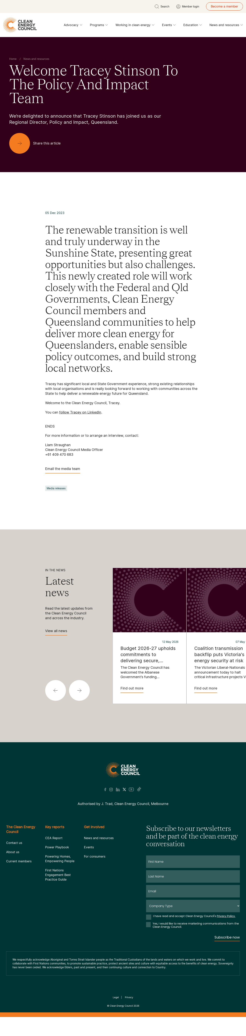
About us (12, 852)
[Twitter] (124, 789)
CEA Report (53, 838)
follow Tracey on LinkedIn (80, 412)
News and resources (226, 26)
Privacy (129, 997)
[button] (55, 690)
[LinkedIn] (118, 789)
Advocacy (73, 26)
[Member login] (187, 6)
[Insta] (111, 789)
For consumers (94, 856)
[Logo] (123, 769)
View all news (56, 632)
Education (192, 26)
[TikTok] (139, 789)
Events (169, 26)
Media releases (56, 488)
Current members (19, 861)
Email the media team (62, 470)
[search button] (162, 6)
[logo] (20, 24)
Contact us (14, 843)
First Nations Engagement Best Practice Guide (58, 874)
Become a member (224, 6)
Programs (99, 26)
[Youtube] (131, 789)
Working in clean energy (135, 26)
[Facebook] (105, 789)
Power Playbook (57, 847)
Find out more (132, 689)
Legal (116, 997)
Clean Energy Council (121, 1005)
